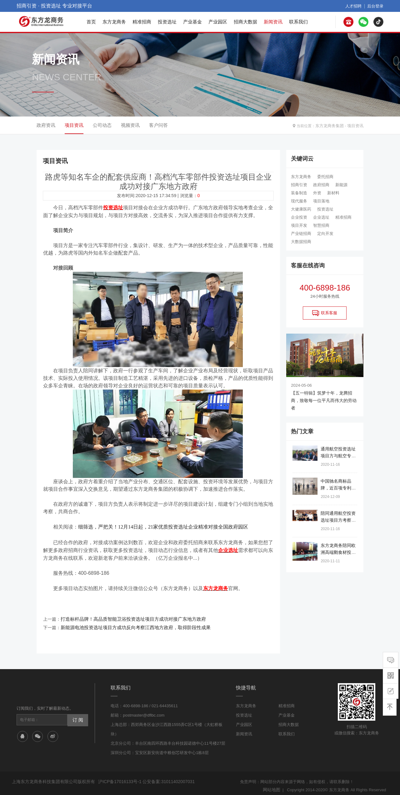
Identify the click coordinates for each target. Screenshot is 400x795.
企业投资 (299, 217)
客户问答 (158, 125)
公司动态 (102, 125)
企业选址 (321, 217)
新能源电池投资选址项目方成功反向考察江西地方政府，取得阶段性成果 (131, 623)
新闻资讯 (273, 21)
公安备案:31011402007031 (164, 777)
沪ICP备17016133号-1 (118, 777)
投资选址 (167, 21)
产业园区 (217, 21)
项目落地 (321, 201)
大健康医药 (301, 209)
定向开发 (325, 233)
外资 (317, 193)
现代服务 (299, 201)
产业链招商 (301, 233)
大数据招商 (301, 241)
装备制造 (299, 193)
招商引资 (299, 184)
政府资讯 (46, 125)
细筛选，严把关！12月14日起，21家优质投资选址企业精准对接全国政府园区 (163, 526)
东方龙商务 (114, 21)
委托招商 (325, 176)
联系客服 (324, 313)
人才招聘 (355, 6)
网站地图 (272, 785)
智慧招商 (321, 225)
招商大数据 (245, 21)
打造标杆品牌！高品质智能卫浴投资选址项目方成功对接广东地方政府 (128, 616)
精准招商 (141, 21)
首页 (91, 21)
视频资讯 (130, 125)
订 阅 (77, 715)
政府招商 (321, 184)
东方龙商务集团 (332, 125)
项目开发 (299, 225)
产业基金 (192, 21)
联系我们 (298, 21)
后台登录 (375, 6)
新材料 (333, 193)
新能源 (341, 184)
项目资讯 (355, 125)
